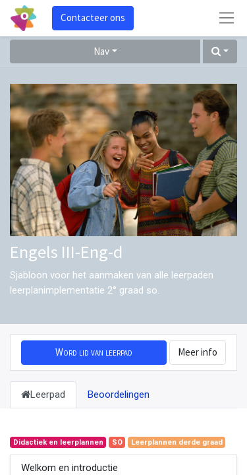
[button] (220, 52)
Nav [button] (101, 51)
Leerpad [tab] (43, 394)
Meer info (197, 352)
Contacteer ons (93, 17)
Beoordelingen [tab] (119, 394)
